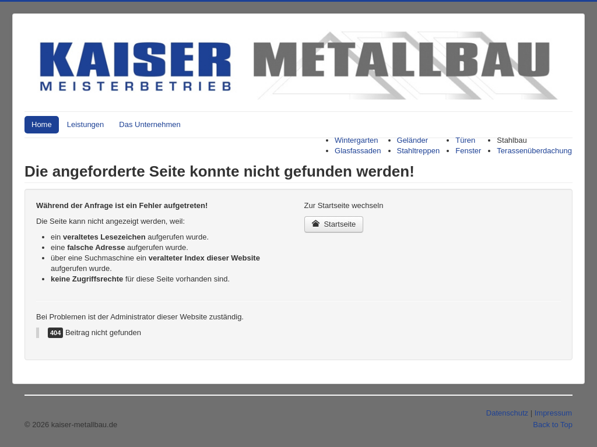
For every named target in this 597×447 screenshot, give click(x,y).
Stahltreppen (418, 150)
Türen (465, 140)
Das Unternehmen (150, 124)
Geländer (412, 140)
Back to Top (553, 424)
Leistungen (85, 124)
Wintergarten (356, 140)
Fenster (468, 150)
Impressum (553, 413)
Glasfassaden (358, 150)
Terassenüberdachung (534, 150)
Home (41, 124)
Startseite (334, 224)
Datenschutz (507, 413)
